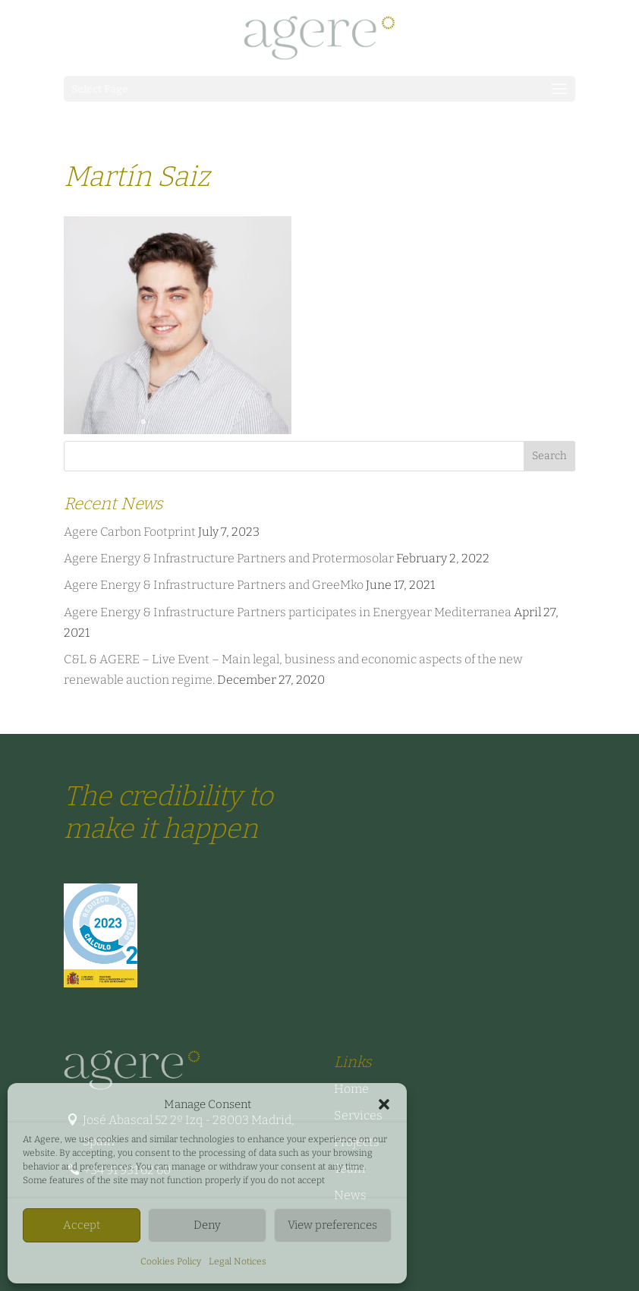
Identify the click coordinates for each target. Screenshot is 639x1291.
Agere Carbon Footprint (130, 531)
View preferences (332, 1225)
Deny (207, 1225)
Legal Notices (237, 1261)
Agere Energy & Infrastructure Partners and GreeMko (214, 585)
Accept (81, 1225)
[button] (384, 1104)
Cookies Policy (170, 1261)
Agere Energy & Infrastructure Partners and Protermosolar (229, 558)
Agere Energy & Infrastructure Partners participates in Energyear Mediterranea (288, 612)
